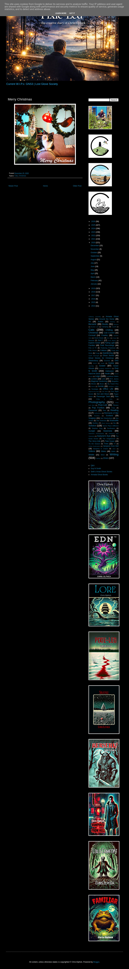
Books (105, 324)
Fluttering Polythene (108, 348)
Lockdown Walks (112, 376)
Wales (103, 451)
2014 (93, 306)
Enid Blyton (112, 340)
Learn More (60, 13)
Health (107, 374)
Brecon (116, 324)
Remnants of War (111, 413)
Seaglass (92, 418)
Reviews (96, 416)
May (92, 270)
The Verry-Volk (94, 441)
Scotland (109, 416)
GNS (116, 361)
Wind (103, 455)
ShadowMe (114, 420)
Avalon (100, 322)
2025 (93, 225)
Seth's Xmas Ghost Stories (101, 472)
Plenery (115, 405)
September (95, 256)
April (93, 273)
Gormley (91, 366)
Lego (97, 376)
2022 (93, 235)
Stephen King (97, 428)
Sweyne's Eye (104, 436)
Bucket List (94, 327)
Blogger (96, 962)
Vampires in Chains (100, 449)
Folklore (103, 350)
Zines (105, 458)
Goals (102, 363)
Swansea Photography (96, 433)
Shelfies (95, 423)
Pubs (113, 408)
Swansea (107, 431)
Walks (113, 451)
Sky (114, 423)
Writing (114, 454)
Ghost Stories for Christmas (101, 358)
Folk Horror (92, 350)
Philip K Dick (104, 399)
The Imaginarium (109, 439)
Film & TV (92, 348)
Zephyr (98, 458)
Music (102, 384)
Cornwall (92, 335)
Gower (102, 365)
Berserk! (92, 324)
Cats (16, 176)
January (94, 284)
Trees (106, 444)
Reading (114, 410)
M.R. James (114, 379)
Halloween (109, 371)
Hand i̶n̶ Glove (94, 374)
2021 (93, 239)
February (94, 280)
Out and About (103, 394)
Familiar (91, 345)
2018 (93, 292)
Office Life (108, 389)
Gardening (108, 353)
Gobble (111, 363)
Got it (72, 13)
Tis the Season (94, 444)
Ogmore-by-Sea (93, 391)
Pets (116, 396)
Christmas (22, 176)
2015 (93, 302)
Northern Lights (113, 386)
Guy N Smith (96, 468)
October (94, 253)
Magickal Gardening (99, 381)
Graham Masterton (105, 368)
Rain (104, 410)
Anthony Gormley (94, 316)
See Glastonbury (106, 418)
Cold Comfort (109, 333)
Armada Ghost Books (99, 475)
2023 (93, 232)
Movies (93, 384)
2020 (93, 243)
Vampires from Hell (110, 446)
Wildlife (91, 455)
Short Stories (106, 423)
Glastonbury (93, 361)
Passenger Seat (103, 396)
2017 (93, 295)
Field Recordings (107, 345)
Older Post (77, 186)
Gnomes (107, 361)
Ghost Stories (108, 355)
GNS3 (95, 363)
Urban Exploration (94, 446)
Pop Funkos (98, 407)
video (114, 449)
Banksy (112, 322)
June (93, 266)
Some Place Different (110, 426)
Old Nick (105, 391)
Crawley (104, 335)
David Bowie (99, 338)
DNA (108, 338)
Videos (91, 451)
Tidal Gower (110, 441)
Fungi (97, 353)
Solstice (92, 425)
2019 (93, 288)
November (95, 249)
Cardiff (114, 327)
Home (45, 186)
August (94, 260)
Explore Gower (94, 343)
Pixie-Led (102, 405)
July (92, 263)
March (93, 277)
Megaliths (115, 381)
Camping (105, 327)
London (94, 379)
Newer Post (13, 186)
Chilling (109, 330)
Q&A (92, 465)
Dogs (114, 338)
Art (89, 322)
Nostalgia (95, 389)
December (95, 245)
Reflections (97, 413)
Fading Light (110, 343)
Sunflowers (111, 428)
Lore (103, 379)
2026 (93, 221)
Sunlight (91, 431)
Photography (96, 402)
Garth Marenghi (93, 355)
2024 (93, 228)
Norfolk (101, 386)
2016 (93, 299)
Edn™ (100, 340)
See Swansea (101, 420)
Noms (93, 386)
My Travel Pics (112, 384)
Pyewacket (92, 410)
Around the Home (106, 319)
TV (115, 444)
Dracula (91, 340)
